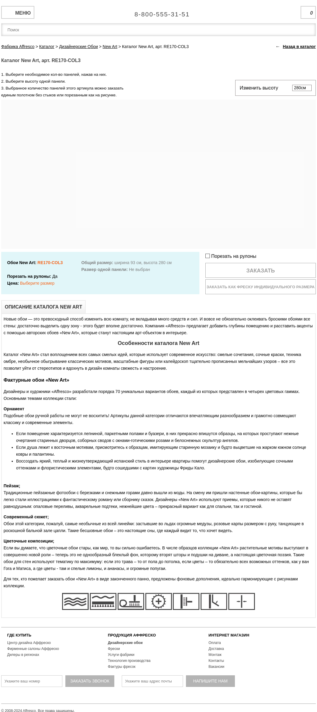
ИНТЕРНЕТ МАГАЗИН (229, 635)
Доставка (216, 649)
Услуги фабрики (121, 655)
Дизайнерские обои (125, 643)
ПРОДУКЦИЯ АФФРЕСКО (132, 635)
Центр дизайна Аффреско (29, 643)
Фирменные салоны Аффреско (33, 649)
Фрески (114, 649)
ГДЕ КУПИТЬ (19, 635)
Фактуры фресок (122, 667)
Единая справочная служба (158, 12)
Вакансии (216, 667)
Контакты (216, 661)
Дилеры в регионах (23, 655)
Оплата (215, 643)
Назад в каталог (299, 46)
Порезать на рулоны (230, 256)
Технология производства (129, 661)
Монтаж (215, 655)
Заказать (260, 271)
